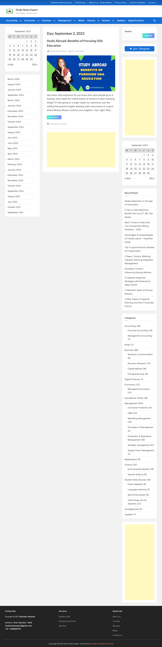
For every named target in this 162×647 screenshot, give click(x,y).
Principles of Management (140, 427)
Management (64, 20)
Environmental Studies (138, 469)
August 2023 (14, 132)
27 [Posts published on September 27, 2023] (18, 59)
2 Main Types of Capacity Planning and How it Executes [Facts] (139, 303)
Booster (106, 20)
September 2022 (16, 191)
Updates (121, 20)
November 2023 (15, 116)
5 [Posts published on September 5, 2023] (14, 45)
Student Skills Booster (135, 479)
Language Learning (137, 489)
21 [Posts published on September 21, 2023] (23, 54)
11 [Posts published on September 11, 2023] (10, 50)
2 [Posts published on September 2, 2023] (31, 41)
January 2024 (14, 105)
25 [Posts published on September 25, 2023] (9, 59)
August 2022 (14, 196)
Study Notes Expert (27, 9)
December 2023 (15, 111)
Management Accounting (140, 336)
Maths (81, 20)
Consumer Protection (138, 407)
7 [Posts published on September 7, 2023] (22, 45)
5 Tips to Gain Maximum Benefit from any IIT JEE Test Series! (139, 213)
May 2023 (12, 148)
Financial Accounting (138, 330)
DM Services (80, 3)
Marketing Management (139, 418)
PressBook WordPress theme (102, 644)
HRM (130, 413)
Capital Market (135, 368)
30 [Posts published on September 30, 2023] (31, 59)
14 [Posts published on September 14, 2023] (23, 50)
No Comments (77, 51)
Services (62, 626)
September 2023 (16, 127)
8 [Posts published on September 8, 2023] (27, 45)
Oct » (34, 64)
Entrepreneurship (136, 374)
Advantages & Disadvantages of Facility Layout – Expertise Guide (139, 238)
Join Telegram (139, 48)
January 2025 (14, 89)
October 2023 (14, 121)
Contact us (117, 635)
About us (117, 616)
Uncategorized (132, 509)
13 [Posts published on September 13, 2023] (18, 50)
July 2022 (12, 202)
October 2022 (14, 185)
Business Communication (140, 354)
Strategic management (138, 445)
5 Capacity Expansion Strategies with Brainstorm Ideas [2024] (137, 281)
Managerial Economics (139, 389)
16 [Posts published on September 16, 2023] (31, 50)
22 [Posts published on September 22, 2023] (27, 54)
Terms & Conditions (137, 3)
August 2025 (14, 84)
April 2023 (13, 153)
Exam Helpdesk (135, 484)
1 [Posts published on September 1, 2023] (144, 155)
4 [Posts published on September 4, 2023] (9, 45)
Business (46, 20)
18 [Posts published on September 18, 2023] (10, 54)
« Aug (10, 64)
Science (91, 20)
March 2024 (13, 100)
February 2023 (15, 164)
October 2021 (14, 207)
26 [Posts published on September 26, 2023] (14, 59)
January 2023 (14, 170)
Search (128, 31)
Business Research (137, 363)
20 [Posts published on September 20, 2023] (18, 54)
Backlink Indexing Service (61, 3)
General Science (135, 474)
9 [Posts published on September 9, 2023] (31, 45)
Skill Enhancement (137, 495)
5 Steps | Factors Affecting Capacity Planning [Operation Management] (139, 260)
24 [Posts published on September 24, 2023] (35, 54)
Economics (29, 20)
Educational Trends (58, 124)
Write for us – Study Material (100, 3)
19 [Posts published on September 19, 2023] (14, 54)
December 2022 (15, 175)
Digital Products (136, 20)
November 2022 (15, 180)
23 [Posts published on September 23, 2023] (31, 54)
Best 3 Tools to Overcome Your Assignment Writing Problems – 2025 (137, 226)
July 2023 (12, 137)
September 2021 (15, 212)
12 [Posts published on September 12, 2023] (14, 50)
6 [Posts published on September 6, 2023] (18, 45)
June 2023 (13, 143)
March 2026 (13, 79)
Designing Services (67, 621)
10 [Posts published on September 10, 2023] (35, 45)
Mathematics (131, 459)
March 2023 (13, 159)
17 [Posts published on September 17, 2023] (36, 50)
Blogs (127, 344)
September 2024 (16, 95)
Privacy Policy (121, 3)
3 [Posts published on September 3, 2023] (35, 41)
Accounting (11, 20)
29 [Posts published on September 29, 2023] (27, 59)
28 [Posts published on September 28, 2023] (22, 59)
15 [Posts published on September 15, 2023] (27, 50)
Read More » (55, 117)
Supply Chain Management (141, 450)
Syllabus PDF (64, 616)
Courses (116, 621)
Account (152, 3)
